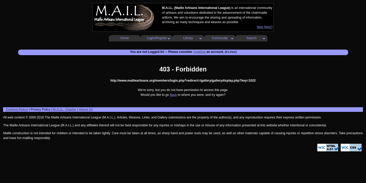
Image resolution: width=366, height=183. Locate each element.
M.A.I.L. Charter (64, 109)
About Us (86, 109)
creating (199, 52)
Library (188, 38)
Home (124, 38)
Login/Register (157, 38)
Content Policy (17, 109)
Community (220, 38)
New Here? (264, 27)
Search (252, 38)
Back (173, 95)
